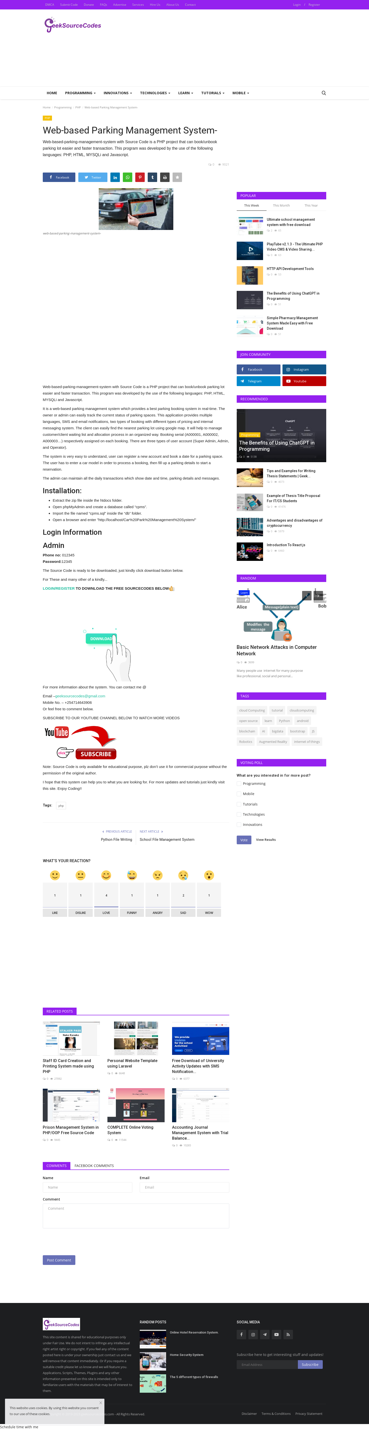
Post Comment (59, 1260)
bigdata (277, 731)
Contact (190, 4)
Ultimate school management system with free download (291, 222)
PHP (78, 107)
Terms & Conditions (276, 1413)
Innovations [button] (118, 92)
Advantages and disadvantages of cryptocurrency (295, 523)
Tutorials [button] (213, 92)
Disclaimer (249, 1413)
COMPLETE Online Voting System (130, 1130)
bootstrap (297, 731)
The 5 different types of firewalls (194, 1377)
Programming (63, 107)
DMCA (49, 4)
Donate (89, 4)
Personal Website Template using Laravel (132, 1063)
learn (268, 720)
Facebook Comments (94, 1165)
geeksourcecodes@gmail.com (80, 696)
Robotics (245, 741)
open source (248, 720)
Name (48, 1177)
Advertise (119, 4)
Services (138, 4)
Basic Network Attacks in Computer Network (277, 650)
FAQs (103, 4)
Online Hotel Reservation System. (194, 1332)
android (303, 720)
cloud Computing (252, 710)
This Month (281, 205)
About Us (172, 4)
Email (144, 1177)
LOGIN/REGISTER (59, 588)
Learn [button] (185, 92)
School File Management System (167, 839)
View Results (266, 839)
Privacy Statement (309, 1413)
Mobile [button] (240, 92)
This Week (251, 205)
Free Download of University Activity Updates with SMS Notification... (198, 1066)
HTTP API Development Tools (290, 269)
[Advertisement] (235, 48)
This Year (311, 205)
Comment (51, 1199)
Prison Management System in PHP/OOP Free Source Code (71, 1130)
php (61, 806)
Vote (244, 840)
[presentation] (80, 1241)
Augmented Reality (273, 741)
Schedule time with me (19, 1427)
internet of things (307, 741)
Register (314, 4)
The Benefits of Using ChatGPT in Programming (293, 296)
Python (284, 720)
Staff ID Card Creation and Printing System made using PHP (68, 1066)
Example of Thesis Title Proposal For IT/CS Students (293, 498)
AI (263, 731)
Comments (56, 1165)
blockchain (247, 731)
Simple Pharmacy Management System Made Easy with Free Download (292, 323)
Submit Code (69, 4)
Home (52, 92)
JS (313, 731)
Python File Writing (116, 839)
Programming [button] (80, 92)
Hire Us (155, 4)
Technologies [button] (155, 92)
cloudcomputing (302, 710)
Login (297, 4)
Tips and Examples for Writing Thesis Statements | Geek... (291, 473)
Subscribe (310, 1364)
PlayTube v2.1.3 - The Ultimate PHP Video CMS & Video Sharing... (295, 246)
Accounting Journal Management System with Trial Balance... (200, 1133)
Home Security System (186, 1355)
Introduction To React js (286, 545)
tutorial (277, 710)
